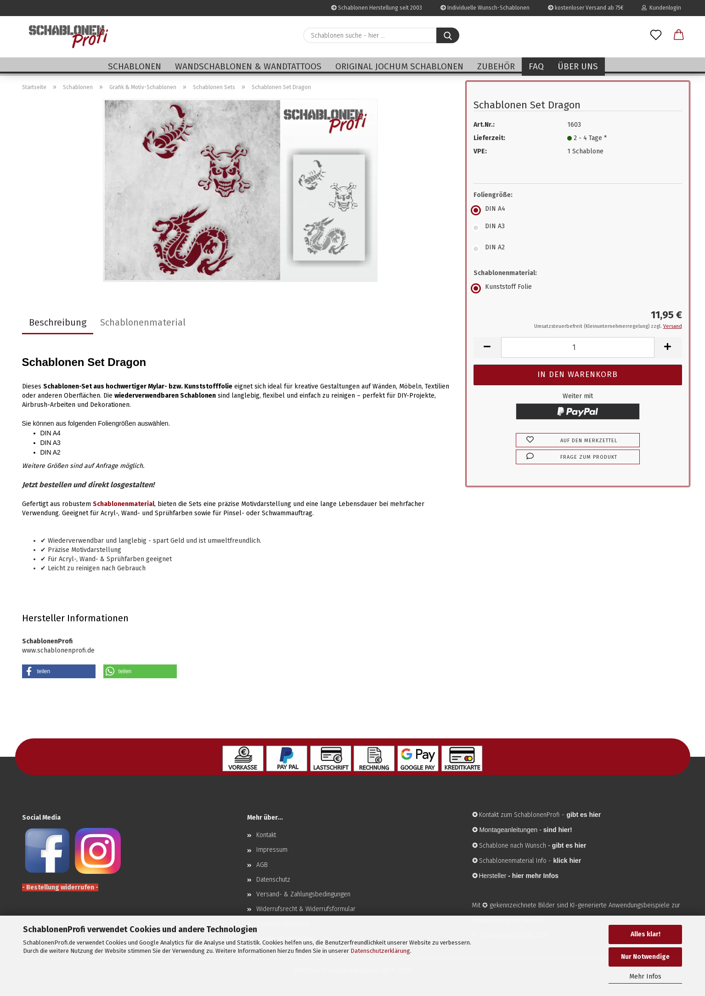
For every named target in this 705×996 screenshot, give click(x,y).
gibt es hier (569, 845)
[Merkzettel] (655, 35)
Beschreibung (57, 322)
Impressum (272, 850)
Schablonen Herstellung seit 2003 (376, 8)
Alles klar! (645, 934)
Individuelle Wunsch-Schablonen (485, 8)
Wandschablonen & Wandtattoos (248, 66)
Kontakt (266, 835)
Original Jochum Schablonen (399, 66)
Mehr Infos (645, 976)
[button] (678, 35)
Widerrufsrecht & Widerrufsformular (305, 909)
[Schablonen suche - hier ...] (447, 35)
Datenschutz (273, 879)
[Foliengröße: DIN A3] (578, 228)
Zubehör (496, 66)
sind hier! (557, 829)
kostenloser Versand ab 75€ (585, 8)
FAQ (536, 66)
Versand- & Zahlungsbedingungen (303, 894)
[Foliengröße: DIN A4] (578, 210)
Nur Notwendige (645, 957)
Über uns (578, 66)
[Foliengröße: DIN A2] (578, 249)
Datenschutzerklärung (380, 950)
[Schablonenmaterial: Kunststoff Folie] (578, 288)
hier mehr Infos (535, 875)
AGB (262, 865)
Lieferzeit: (489, 138)
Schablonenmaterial (143, 322)
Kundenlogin (661, 8)
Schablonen (134, 66)
